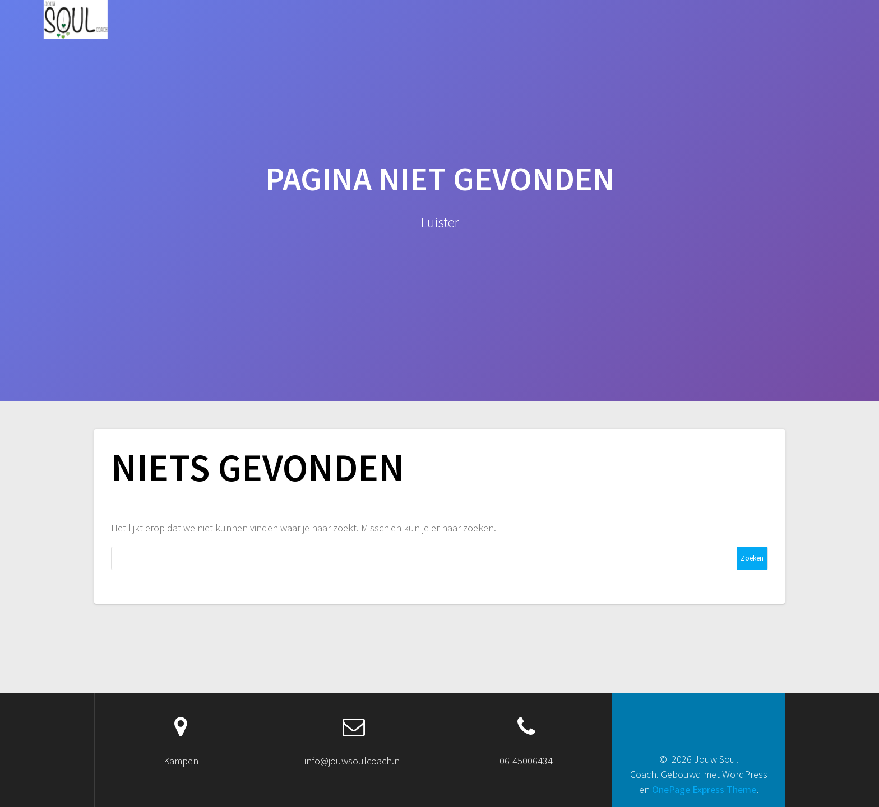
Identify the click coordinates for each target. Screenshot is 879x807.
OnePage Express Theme (704, 789)
